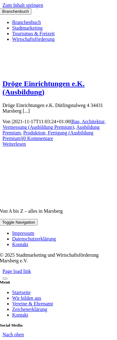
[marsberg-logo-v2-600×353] (58, 200)
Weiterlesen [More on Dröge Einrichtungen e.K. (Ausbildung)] (14, 144)
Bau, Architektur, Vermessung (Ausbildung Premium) (54, 124)
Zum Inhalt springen (22, 5)
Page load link (16, 271)
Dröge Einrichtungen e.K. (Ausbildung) (43, 88)
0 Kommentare (38, 138)
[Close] (4, 278)
